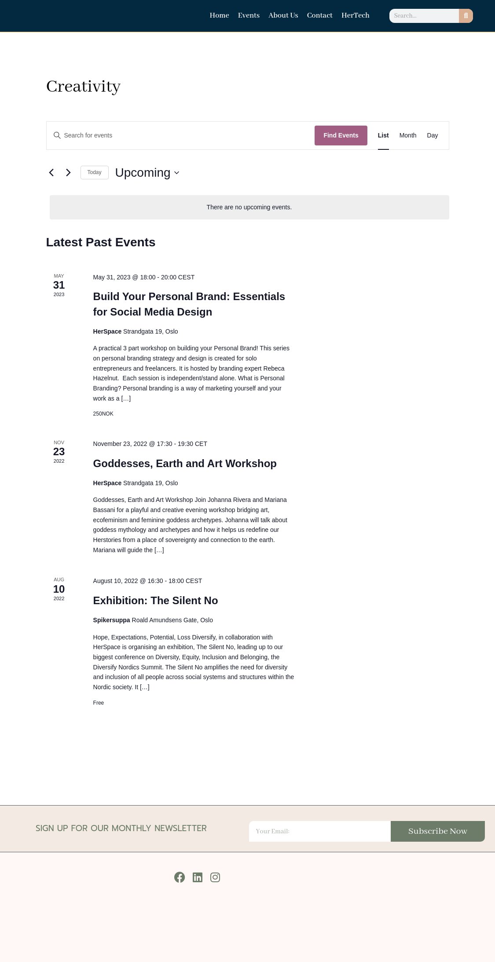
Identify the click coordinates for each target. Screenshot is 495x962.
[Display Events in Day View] (432, 135)
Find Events (340, 135)
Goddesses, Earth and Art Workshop (185, 463)
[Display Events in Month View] (408, 135)
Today (95, 172)
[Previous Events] (51, 172)
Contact (320, 15)
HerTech (355, 15)
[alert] (249, 207)
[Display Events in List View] (383, 135)
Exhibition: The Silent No (155, 600)
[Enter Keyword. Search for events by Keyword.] (181, 135)
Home (219, 15)
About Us (283, 15)
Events (249, 15)
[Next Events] (68, 172)
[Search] (466, 16)
